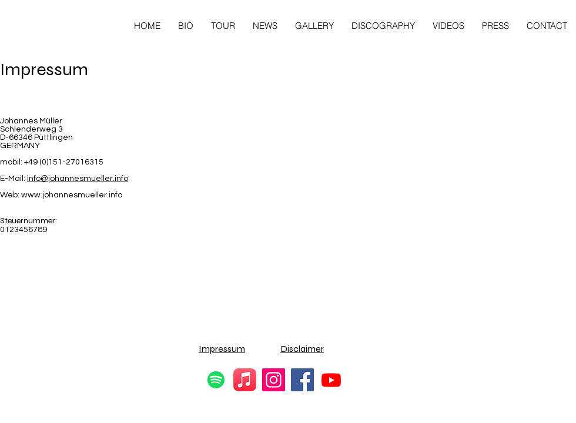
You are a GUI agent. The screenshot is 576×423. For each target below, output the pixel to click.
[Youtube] (331, 379)
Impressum (222, 348)
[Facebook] (302, 379)
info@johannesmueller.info (77, 178)
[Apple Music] (244, 379)
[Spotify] (216, 379)
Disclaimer (302, 348)
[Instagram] (273, 379)
